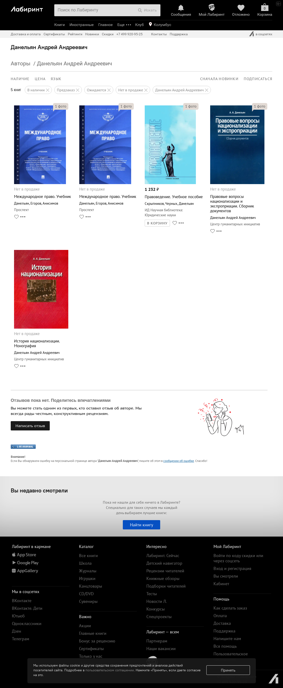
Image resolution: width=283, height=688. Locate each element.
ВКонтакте (21, 600)
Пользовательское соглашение (230, 656)
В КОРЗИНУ (157, 223)
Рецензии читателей (165, 571)
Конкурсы (155, 609)
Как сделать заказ (230, 608)
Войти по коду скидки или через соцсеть (238, 558)
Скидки (108, 34)
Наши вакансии (161, 648)
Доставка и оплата (26, 34)
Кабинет (221, 583)
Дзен (16, 631)
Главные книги (92, 633)
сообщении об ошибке (178, 461)
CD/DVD (86, 593)
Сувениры (88, 601)
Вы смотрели (225, 576)
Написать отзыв (30, 425)
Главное (105, 24)
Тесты (151, 593)
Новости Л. (156, 601)
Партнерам (156, 641)
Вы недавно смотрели (39, 490)
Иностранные (82, 24)
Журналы (87, 571)
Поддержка (179, 34)
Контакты (159, 34)
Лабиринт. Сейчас (162, 555)
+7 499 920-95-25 (129, 34)
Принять (228, 670)
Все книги (88, 555)
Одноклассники (26, 623)
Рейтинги (75, 34)
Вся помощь (225, 646)
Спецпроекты (159, 616)
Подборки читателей (166, 586)
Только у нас (90, 656)
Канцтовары (90, 586)
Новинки (92, 34)
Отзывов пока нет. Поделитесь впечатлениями (61, 400)
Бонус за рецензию (97, 641)
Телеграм (20, 638)
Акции (85, 625)
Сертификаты (54, 34)
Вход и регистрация (232, 568)
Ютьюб (18, 616)
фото (60, 106)
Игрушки (87, 578)
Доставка (222, 623)
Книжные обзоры (162, 578)
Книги (59, 24)
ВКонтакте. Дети (27, 608)
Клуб (139, 24)
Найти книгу (141, 525)
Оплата (220, 615)
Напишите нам (227, 638)
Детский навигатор (164, 563)
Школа (85, 563)
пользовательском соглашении (109, 670)
